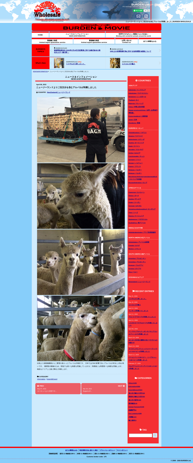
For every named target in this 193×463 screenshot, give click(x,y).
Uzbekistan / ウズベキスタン (138, 93)
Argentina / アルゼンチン (137, 258)
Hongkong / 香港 (134, 123)
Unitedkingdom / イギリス (138, 132)
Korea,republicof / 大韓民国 (138, 116)
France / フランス (135, 166)
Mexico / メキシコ (135, 249)
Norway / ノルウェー (136, 163)
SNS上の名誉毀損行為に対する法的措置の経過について (130, 51)
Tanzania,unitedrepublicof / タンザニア (142, 209)
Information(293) (134, 386)
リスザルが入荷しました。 (76, 64)
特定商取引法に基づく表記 (88, 450)
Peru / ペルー (133, 272)
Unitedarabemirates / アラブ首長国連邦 (142, 232)
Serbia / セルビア (134, 153)
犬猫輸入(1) (132, 417)
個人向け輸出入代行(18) (137, 393)
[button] (159, 50)
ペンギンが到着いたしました (138, 311)
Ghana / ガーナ (134, 195)
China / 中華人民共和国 (137, 107)
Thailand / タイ (134, 100)
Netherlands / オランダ (136, 139)
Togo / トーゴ (133, 212)
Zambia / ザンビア (135, 199)
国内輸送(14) (133, 403)
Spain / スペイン (134, 146)
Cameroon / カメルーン (137, 192)
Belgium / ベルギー (135, 170)
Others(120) (133, 383)
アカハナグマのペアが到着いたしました (142, 317)
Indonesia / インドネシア (137, 90)
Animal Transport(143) (136, 407)
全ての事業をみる (71, 450)
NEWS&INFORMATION (40, 71)
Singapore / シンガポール (137, 96)
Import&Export (52, 379)
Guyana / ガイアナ (135, 268)
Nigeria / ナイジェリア (136, 216)
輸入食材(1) (132, 420)
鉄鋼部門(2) (132, 410)
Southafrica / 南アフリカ (137, 223)
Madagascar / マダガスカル (138, 219)
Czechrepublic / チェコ (137, 156)
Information (41, 379)
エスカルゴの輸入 (128, 64)
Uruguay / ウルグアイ (136, 265)
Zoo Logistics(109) (135, 413)
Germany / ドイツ (135, 159)
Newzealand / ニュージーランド (139, 281)
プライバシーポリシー (107, 450)
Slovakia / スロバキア (136, 149)
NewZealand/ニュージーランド (58, 92)
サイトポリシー (122, 450)
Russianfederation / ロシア (138, 182)
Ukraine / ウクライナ (136, 136)
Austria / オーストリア (136, 143)
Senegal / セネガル (135, 206)
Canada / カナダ (134, 245)
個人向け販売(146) (135, 400)
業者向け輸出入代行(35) (137, 396)
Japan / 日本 (133, 119)
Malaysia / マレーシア (136, 103)
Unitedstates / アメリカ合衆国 (139, 242)
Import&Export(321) (135, 390)
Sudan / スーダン (134, 202)
